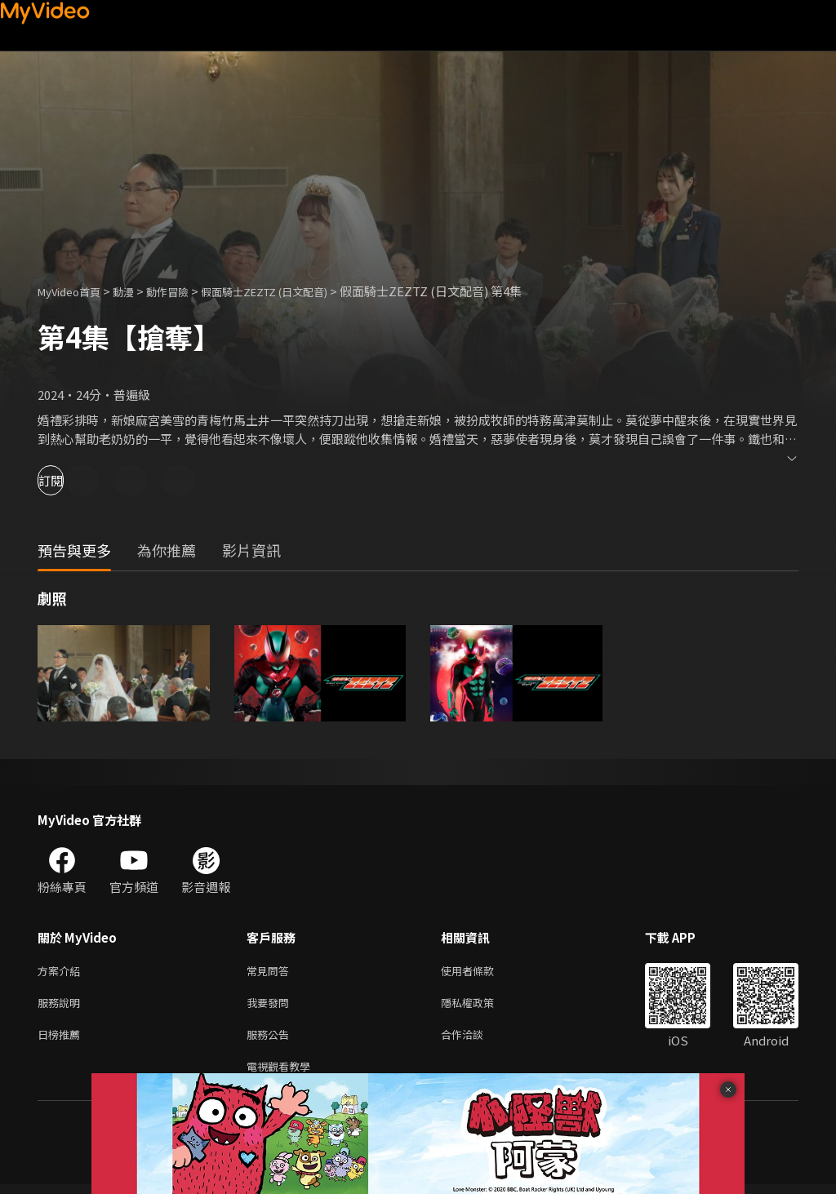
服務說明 (62, 1005)
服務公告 (271, 1040)
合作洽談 (475, 1040)
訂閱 (70, 480)
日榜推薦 (62, 1040)
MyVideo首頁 (75, 291)
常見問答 (271, 971)
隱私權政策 (481, 1005)
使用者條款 (481, 971)
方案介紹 (62, 971)
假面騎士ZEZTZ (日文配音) (296, 291)
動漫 (136, 291)
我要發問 (271, 1005)
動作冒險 (185, 291)
